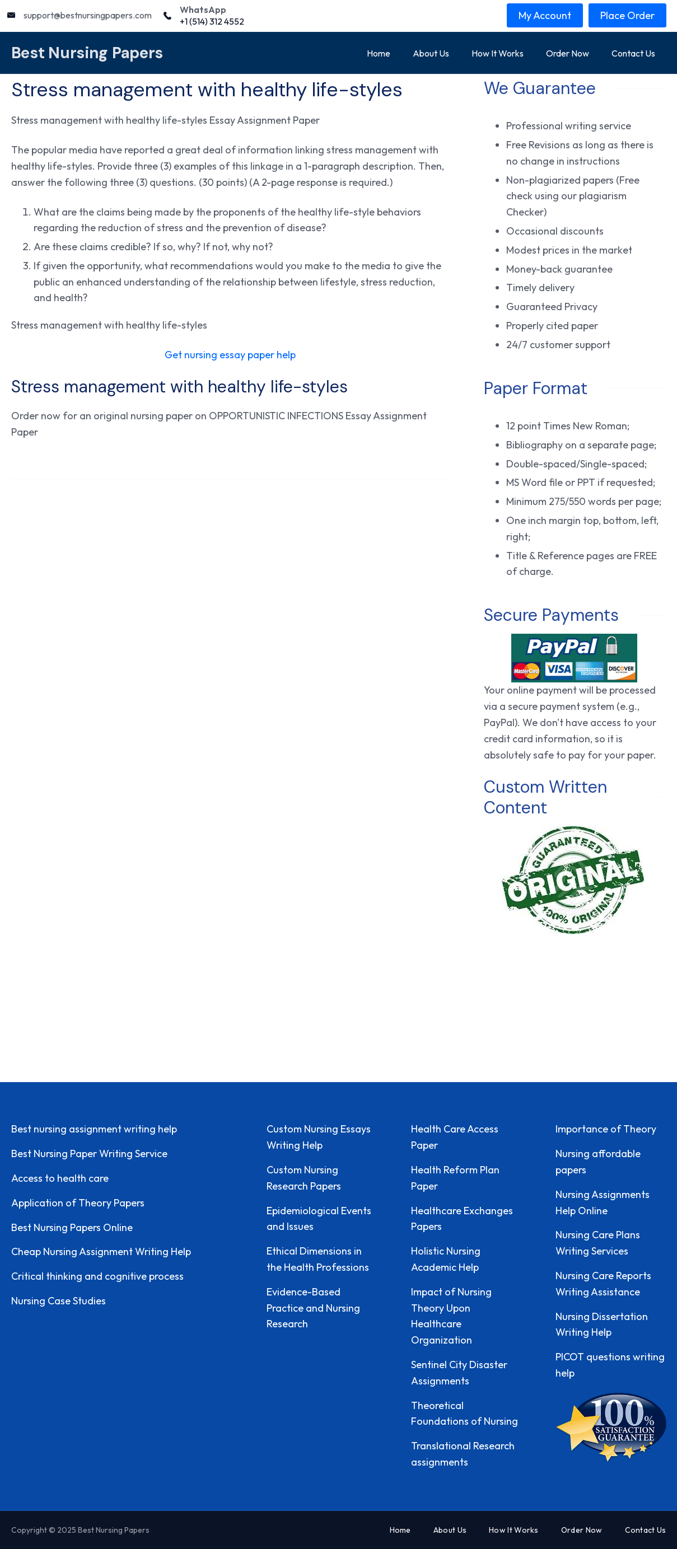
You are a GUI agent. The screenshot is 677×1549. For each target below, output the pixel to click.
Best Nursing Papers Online (72, 1227)
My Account (545, 15)
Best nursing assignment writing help (94, 1128)
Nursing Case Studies (58, 1300)
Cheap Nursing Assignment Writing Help (101, 1251)
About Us (431, 53)
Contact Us (633, 53)
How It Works (497, 53)
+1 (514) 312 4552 (212, 21)
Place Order (627, 15)
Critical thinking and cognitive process (97, 1276)
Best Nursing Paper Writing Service (89, 1153)
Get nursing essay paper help (230, 354)
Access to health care (60, 1178)
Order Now (567, 53)
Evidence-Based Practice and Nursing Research (313, 1308)
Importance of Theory (605, 1128)
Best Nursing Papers (87, 53)
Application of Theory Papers (77, 1202)
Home (378, 53)
